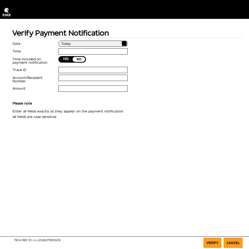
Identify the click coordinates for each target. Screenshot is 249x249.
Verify (212, 243)
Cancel (233, 243)
